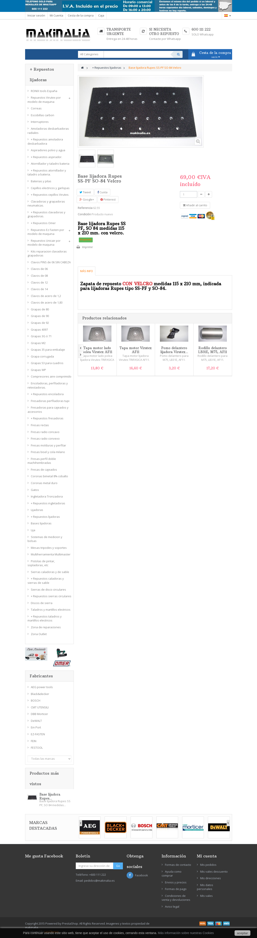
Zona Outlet (39, 634)
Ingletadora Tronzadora (47, 496)
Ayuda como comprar (171, 874)
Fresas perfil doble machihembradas (42, 461)
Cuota (102, 192)
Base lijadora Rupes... (49, 796)
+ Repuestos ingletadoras (48, 503)
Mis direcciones (210, 878)
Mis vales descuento (214, 872)
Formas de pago (176, 889)
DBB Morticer (39, 714)
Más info (86, 271)
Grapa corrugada (42, 356)
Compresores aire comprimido (51, 376)
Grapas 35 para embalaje (48, 350)
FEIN (33, 741)
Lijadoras (37, 510)
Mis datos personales (205, 887)
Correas (36, 108)
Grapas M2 (38, 343)
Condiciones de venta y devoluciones (176, 898)
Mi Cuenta (56, 15)
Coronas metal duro (44, 483)
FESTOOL (37, 748)
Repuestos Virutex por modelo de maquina (44, 100)
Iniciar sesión (36, 15)
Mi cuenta (206, 856)
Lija (33, 530)
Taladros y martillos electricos (50, 610)
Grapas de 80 (40, 309)
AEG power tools (42, 687)
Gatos (35, 490)
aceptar (242, 933)
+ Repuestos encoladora (47, 394)
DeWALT (36, 721)
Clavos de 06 (39, 269)
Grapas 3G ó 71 (41, 336)
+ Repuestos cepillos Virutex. (50, 195)
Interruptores (40, 122)
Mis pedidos (208, 865)
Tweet (85, 192)
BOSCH (35, 700)
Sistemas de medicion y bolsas (45, 539)
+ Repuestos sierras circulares (51, 596)
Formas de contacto (178, 865)
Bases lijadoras (41, 523)
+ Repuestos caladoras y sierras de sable (46, 581)
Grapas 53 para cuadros (47, 363)
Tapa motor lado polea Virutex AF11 (97, 350)
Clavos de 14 (39, 289)
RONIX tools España (44, 91)
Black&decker (40, 694)
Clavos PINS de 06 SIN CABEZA (51, 262)
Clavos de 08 (39, 276)
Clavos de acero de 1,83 (47, 302)
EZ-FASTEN (38, 734)
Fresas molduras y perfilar (48, 445)
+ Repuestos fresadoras (47, 418)
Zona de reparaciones (46, 627)
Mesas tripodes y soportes (49, 548)
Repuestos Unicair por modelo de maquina (44, 243)
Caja (101, 15)
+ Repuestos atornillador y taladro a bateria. (47, 172)
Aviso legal (172, 907)
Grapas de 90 (40, 316)
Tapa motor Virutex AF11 (136, 350)
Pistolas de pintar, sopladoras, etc (41, 563)
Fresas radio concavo (45, 432)
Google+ (87, 199)
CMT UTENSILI (40, 707)
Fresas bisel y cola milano (48, 452)
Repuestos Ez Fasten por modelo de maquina (46, 232)
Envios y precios (176, 882)
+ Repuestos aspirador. (46, 157)
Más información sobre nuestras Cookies (186, 933)
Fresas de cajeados (44, 470)
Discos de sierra (41, 603)
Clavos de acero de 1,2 (46, 296)
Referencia (85, 208)
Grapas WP (38, 370)
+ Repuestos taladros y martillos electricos (45, 618)
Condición (84, 214)
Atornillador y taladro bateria (50, 164)
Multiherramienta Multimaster (50, 554)
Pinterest (108, 199)
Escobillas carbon (42, 115)
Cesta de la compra (81, 15)
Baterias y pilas (41, 181)
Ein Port (36, 727)
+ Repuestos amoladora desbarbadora (45, 141)
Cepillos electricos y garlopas (50, 188)
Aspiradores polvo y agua (48, 150)
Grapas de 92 (40, 323)
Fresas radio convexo (45, 438)
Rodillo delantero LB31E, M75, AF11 (212, 350)
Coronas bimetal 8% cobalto (49, 476)
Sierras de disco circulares (48, 590)
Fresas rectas (40, 425)
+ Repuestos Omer (43, 223)
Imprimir (87, 247)
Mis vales (206, 896)
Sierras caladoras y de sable (50, 572)
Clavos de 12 (39, 282)
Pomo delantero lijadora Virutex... (174, 350)
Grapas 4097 (39, 330)
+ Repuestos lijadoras (45, 517)
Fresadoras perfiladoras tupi (50, 401)
